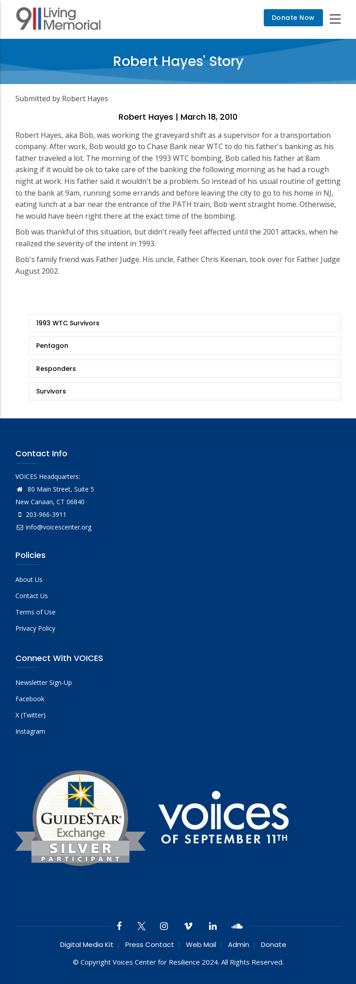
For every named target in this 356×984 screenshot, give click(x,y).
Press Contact (149, 944)
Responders (56, 368)
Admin (238, 944)
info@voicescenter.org (53, 527)
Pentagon (52, 345)
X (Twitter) (30, 715)
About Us (29, 579)
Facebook (29, 698)
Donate (273, 944)
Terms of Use (35, 612)
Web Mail (201, 944)
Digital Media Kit (87, 944)
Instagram (30, 731)
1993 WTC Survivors (68, 323)
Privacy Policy (35, 628)
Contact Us (31, 595)
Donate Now (293, 18)
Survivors (51, 391)
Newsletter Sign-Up (43, 682)
